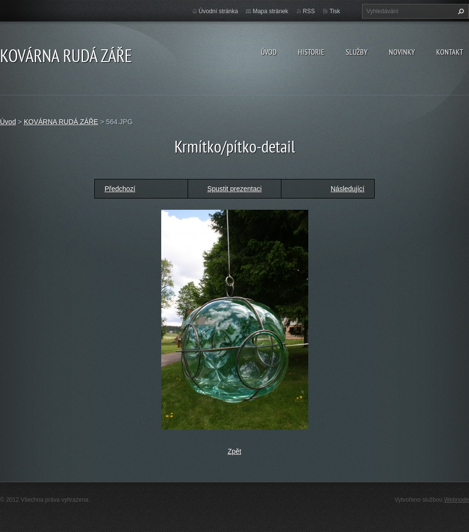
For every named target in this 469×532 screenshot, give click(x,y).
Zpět (234, 451)
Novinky (402, 52)
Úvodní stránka (218, 11)
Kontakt (449, 52)
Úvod (269, 52)
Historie (311, 52)
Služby (356, 52)
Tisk (334, 11)
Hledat (459, 11)
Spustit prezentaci (234, 189)
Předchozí (120, 189)
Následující (347, 189)
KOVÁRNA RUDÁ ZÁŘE (61, 122)
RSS (309, 11)
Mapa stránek (270, 11)
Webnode (456, 499)
